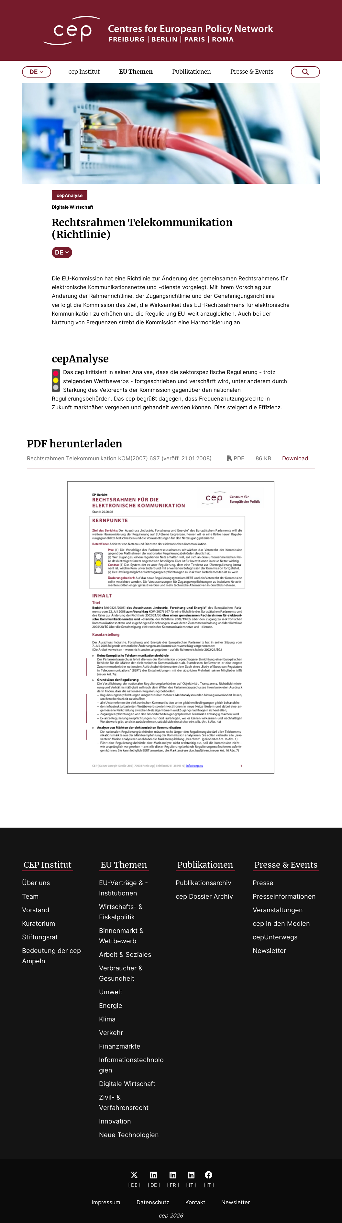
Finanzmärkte (119, 1046)
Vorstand (35, 910)
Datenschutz (153, 1202)
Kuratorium (38, 923)
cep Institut (84, 73)
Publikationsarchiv (203, 883)
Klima (107, 1019)
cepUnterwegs (275, 937)
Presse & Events (251, 73)
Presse (263, 883)
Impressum (106, 1202)
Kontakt (195, 1202)
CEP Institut (48, 865)
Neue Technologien (129, 1135)
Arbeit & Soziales (125, 954)
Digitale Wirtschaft (127, 1084)
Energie (110, 1005)
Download (295, 460)
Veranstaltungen (278, 910)
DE (62, 254)
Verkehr (111, 1033)
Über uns (36, 883)
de (36, 73)
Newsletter (269, 951)
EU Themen (136, 73)
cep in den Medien (281, 923)
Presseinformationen (284, 896)
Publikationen (191, 73)
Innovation (115, 1121)
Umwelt (110, 992)
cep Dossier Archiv (204, 896)
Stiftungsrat (40, 937)
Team (30, 896)
